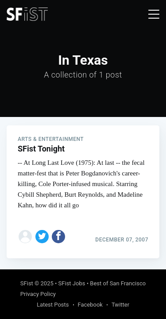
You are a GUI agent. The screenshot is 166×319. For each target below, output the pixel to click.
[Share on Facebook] (58, 236)
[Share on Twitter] (42, 236)
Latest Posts (53, 304)
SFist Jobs (71, 283)
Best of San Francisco (118, 283)
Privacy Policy (38, 294)
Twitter (120, 304)
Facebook (90, 304)
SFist (26, 283)
